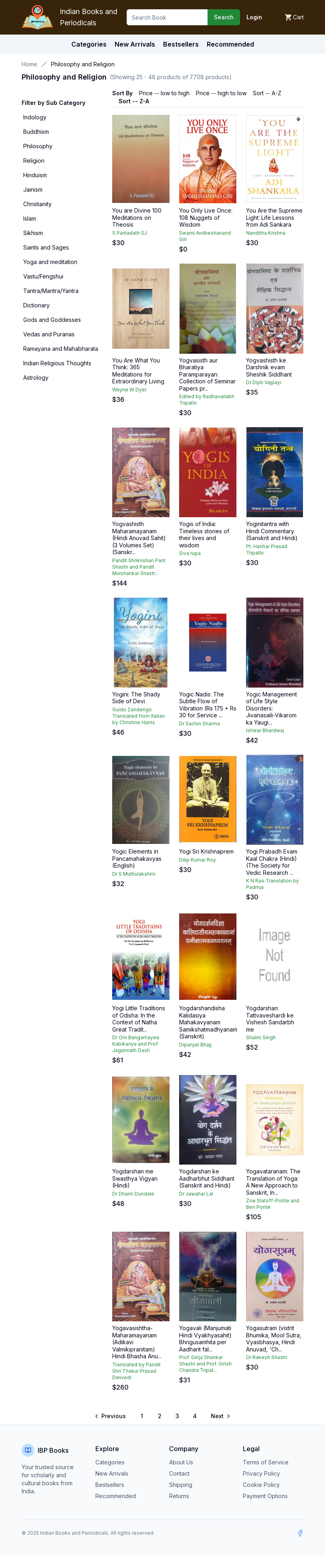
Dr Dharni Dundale (133, 1194)
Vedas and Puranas (49, 334)
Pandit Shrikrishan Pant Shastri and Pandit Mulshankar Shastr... (139, 566)
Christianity (37, 204)
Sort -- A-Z (267, 93)
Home (29, 64)
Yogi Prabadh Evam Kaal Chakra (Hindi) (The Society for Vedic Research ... (271, 862)
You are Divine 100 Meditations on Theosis (136, 217)
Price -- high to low (221, 93)
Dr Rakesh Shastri (266, 1357)
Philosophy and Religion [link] (83, 64)
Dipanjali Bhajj (195, 1045)
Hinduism (35, 175)
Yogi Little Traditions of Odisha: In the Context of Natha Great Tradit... (138, 1019)
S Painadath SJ (129, 233)
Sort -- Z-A (134, 101)
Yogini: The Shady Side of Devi (136, 698)
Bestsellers (109, 1484)
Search (224, 17)
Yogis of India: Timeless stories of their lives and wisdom (204, 534)
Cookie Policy (261, 1484)
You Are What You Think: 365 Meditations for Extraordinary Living (138, 371)
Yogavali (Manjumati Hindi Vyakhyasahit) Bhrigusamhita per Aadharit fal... (205, 1339)
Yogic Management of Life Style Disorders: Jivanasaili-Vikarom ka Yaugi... (271, 708)
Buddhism (36, 131)
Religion (33, 160)
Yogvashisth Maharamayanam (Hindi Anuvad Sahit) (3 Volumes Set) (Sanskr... (139, 537)
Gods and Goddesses (52, 319)
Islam (29, 218)
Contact (179, 1473)
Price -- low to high (164, 93)
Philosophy (37, 146)
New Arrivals (111, 1473)
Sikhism (33, 232)
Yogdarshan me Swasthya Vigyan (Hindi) (134, 1178)
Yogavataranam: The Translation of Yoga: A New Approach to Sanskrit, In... (273, 1182)
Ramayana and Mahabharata (60, 348)
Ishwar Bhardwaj (265, 730)
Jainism (32, 189)
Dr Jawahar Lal (196, 1194)
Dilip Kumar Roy (197, 860)
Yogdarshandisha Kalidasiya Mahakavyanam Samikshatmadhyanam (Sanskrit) (208, 1022)
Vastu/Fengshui (43, 276)
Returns (179, 1496)
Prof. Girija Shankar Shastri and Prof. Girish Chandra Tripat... (205, 1363)
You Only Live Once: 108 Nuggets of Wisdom (205, 217)
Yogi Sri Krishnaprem (206, 851)
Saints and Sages (46, 247)
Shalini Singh (261, 1037)
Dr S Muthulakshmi (133, 874)
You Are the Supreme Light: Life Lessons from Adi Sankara (274, 217)
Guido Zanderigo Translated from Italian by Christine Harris (138, 715)
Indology (34, 117)
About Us (181, 1462)
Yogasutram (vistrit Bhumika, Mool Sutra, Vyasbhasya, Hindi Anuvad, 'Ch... (273, 1339)
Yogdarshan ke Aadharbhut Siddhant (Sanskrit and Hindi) (206, 1178)
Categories (89, 44)
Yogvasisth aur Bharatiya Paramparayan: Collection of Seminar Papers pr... (207, 374)
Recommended (115, 1496)
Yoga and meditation (50, 261)
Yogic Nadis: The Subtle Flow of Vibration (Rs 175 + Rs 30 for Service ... (207, 705)
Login (254, 17)
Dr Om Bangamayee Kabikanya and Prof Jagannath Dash (135, 1043)
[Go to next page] (220, 1416)
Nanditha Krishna (265, 233)
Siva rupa (190, 553)
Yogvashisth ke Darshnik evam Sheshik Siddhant (269, 367)
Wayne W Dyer (129, 390)
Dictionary (36, 305)
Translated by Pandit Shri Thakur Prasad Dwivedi (136, 1371)
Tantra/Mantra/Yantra (51, 290)
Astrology (35, 377)
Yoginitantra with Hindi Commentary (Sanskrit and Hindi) (272, 530)
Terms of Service (266, 1462)
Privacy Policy (261, 1473)
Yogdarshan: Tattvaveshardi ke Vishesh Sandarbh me (270, 1019)
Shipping (180, 1484)
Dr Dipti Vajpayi (263, 382)
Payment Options (265, 1496)
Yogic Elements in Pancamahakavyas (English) (136, 858)
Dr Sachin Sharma (199, 724)
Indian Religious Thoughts (57, 363)
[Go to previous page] (110, 1416)
